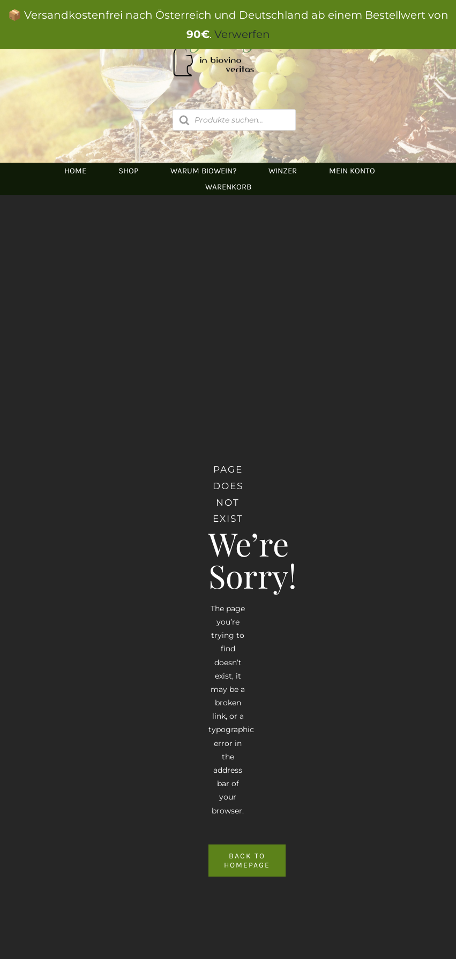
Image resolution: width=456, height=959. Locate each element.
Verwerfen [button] (242, 34)
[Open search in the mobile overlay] (234, 120)
